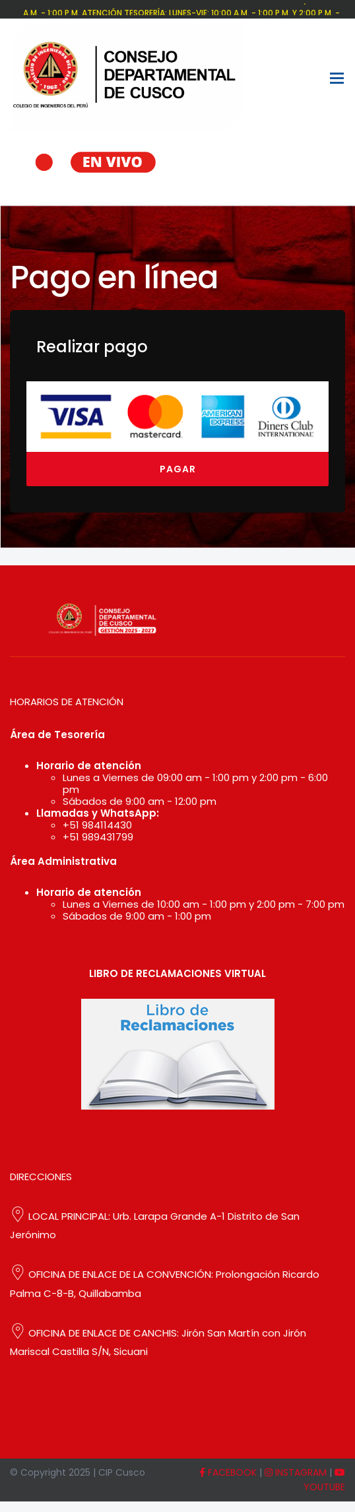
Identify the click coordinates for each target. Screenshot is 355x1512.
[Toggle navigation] (336, 78)
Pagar (178, 469)
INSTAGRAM (296, 1472)
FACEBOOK (228, 1472)
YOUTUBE (324, 1481)
